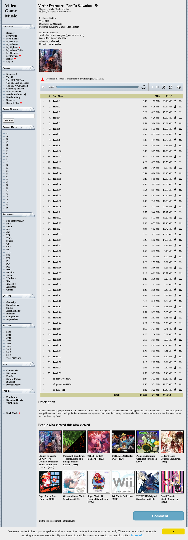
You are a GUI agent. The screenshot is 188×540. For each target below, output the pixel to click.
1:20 (145, 278)
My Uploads (13, 47)
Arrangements (13, 310)
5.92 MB (155, 240)
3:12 (145, 129)
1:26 (145, 262)
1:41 (145, 317)
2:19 (145, 273)
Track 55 (57, 262)
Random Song (13, 97)
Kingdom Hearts (14, 400)
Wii (8, 235)
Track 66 (57, 323)
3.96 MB (155, 167)
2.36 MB (155, 334)
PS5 (8, 266)
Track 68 (57, 334)
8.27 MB (155, 134)
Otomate (57, 24)
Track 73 (57, 362)
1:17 (145, 362)
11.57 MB (167, 106)
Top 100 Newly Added (17, 85)
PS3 (8, 261)
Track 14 (57, 173)
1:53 (145, 251)
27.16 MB (167, 206)
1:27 (145, 323)
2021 (8, 343)
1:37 (145, 378)
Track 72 (57, 356)
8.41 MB (168, 351)
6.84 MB (155, 190)
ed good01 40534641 (63, 384)
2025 (8, 332)
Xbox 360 (11, 284)
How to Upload (13, 379)
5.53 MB (168, 323)
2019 (8, 349)
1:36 (145, 267)
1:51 (145, 312)
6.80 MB (155, 173)
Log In (9, 61)
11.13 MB (167, 378)
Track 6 (56, 129)
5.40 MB (155, 212)
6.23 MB (168, 278)
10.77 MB (167, 273)
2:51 (145, 123)
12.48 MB (167, 223)
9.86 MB (168, 145)
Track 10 (57, 151)
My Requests (12, 53)
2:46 (145, 140)
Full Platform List (15, 220)
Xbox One (11, 287)
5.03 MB (155, 184)
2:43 (145, 151)
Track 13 (57, 167)
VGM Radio (12, 403)
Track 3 (56, 112)
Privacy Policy (13, 384)
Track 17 (57, 190)
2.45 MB (155, 284)
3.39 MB (155, 312)
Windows (11, 278)
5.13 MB (155, 217)
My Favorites (12, 38)
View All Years (13, 358)
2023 (8, 337)
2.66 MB (155, 267)
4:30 (145, 134)
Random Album (14, 94)
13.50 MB (167, 162)
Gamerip (55, 41)
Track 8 (56, 140)
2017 (8, 355)
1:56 (145, 256)
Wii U (9, 238)
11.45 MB (167, 173)
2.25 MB (155, 362)
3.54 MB (155, 367)
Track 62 (57, 301)
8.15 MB (168, 251)
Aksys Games (59, 26)
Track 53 (57, 251)
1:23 (145, 284)
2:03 (145, 245)
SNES (9, 226)
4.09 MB (155, 273)
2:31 (145, 145)
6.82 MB (155, 228)
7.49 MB (168, 373)
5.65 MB (168, 312)
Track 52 (57, 245)
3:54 (145, 190)
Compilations (13, 316)
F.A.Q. (9, 376)
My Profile (11, 35)
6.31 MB (168, 317)
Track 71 (57, 351)
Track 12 (57, 162)
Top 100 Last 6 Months (17, 83)
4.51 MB (168, 306)
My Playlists (13, 56)
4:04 (145, 228)
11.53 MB (155, 101)
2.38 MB (155, 278)
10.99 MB (167, 117)
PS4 (8, 264)
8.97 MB (168, 167)
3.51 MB (155, 245)
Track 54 (57, 256)
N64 (8, 229)
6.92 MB (155, 162)
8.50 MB (168, 340)
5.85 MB (155, 179)
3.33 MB (155, 251)
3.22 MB (155, 373)
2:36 (145, 223)
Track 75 (57, 373)
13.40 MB (167, 390)
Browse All (11, 74)
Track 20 (57, 206)
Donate (11, 58)
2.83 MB (155, 317)
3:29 (145, 112)
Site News (11, 373)
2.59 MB (155, 290)
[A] (24, 94)
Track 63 (57, 306)
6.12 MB (155, 112)
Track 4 (56, 117)
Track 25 (57, 234)
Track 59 (57, 284)
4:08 (145, 201)
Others (9, 289)
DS (7, 249)
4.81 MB (155, 195)
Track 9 (56, 145)
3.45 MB (155, 301)
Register (10, 33)
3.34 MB (155, 295)
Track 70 (57, 345)
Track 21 (57, 212)
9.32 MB (168, 367)
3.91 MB (155, 340)
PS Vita (10, 272)
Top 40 (9, 77)
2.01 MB (155, 306)
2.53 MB (155, 262)
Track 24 (57, 228)
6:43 (145, 101)
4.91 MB (155, 140)
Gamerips (11, 302)
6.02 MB (168, 334)
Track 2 (56, 106)
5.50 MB (168, 356)
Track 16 (57, 184)
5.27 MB (155, 151)
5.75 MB (155, 234)
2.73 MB (155, 351)
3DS (8, 252)
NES (8, 223)
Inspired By (12, 319)
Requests (10, 100)
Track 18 (57, 195)
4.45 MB (155, 145)
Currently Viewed (15, 88)
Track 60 (57, 290)
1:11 (145, 306)
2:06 (145, 367)
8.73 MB (155, 206)
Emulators (11, 397)
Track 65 (57, 317)
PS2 (8, 258)
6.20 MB (155, 117)
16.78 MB (167, 201)
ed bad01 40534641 (62, 378)
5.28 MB (168, 267)
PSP (8, 269)
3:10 (145, 156)
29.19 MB (167, 101)
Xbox (9, 281)
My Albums (12, 44)
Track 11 (57, 156)
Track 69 (57, 340)
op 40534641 (59, 390)
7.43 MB (155, 201)
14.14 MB (167, 345)
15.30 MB (167, 112)
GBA (8, 246)
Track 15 (57, 179)
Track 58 (57, 278)
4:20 (145, 206)
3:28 (145, 179)
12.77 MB (167, 140)
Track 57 (57, 273)
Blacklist (10, 381)
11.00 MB (167, 184)
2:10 (145, 340)
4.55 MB (155, 223)
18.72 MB (167, 228)
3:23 (145, 234)
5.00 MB (155, 123)
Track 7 (56, 134)
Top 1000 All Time (15, 80)
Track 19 (57, 201)
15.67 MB (167, 190)
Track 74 (57, 367)
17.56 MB (167, 151)
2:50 (145, 184)
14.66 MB (167, 240)
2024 (8, 335)
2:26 (145, 345)
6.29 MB (155, 106)
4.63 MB (155, 345)
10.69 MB (167, 129)
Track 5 (56, 123)
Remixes (10, 313)
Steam (9, 275)
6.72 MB (168, 301)
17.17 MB (167, 212)
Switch (9, 241)
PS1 (8, 255)
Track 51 (57, 240)
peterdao (56, 44)
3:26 (145, 240)
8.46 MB (168, 290)
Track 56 (57, 267)
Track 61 (57, 295)
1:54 (145, 295)
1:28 (145, 356)
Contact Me (12, 370)
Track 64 (57, 312)
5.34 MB (168, 284)
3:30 (145, 117)
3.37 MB (155, 328)
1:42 (145, 390)
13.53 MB (167, 234)
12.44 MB (167, 195)
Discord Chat (14, 103)
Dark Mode (13, 413)
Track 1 (56, 101)
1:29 (145, 351)
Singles (9, 308)
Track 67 (57, 328)
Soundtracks (12, 305)
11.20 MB (167, 217)
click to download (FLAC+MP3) (88, 78)
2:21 (145, 167)
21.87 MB (167, 134)
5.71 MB (155, 384)
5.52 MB (155, 156)
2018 (8, 352)
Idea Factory (73, 26)
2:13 (145, 301)
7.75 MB (168, 295)
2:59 (145, 217)
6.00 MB (168, 256)
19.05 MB (167, 384)
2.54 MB (155, 356)
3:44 (145, 106)
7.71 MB (168, 328)
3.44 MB (155, 256)
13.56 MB (167, 156)
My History (12, 41)
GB (8, 243)
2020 (8, 346)
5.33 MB (155, 129)
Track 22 (57, 217)
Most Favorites (13, 91)
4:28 (145, 162)
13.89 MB (167, 123)
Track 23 (57, 223)
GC (8, 232)
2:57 (145, 212)
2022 (8, 340)
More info (137, 535)
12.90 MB (167, 179)
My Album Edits (14, 50)
